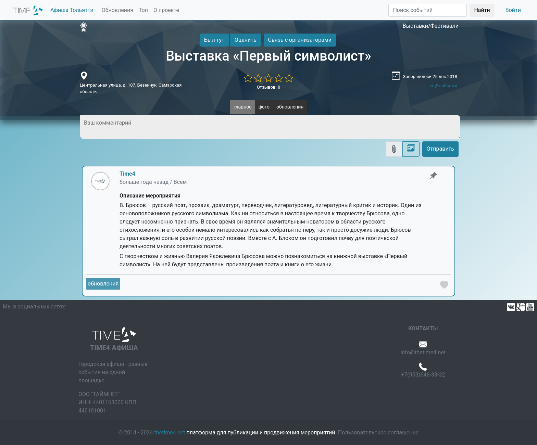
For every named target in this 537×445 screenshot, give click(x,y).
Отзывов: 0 (268, 87)
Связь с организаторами (300, 40)
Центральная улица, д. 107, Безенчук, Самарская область (131, 88)
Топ (143, 10)
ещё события (443, 85)
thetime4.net (169, 432)
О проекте (166, 10)
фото (264, 107)
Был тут (214, 40)
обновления (289, 107)
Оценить (246, 40)
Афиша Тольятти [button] (71, 10)
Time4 (127, 173)
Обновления (117, 10)
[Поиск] (427, 10)
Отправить (440, 148)
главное (243, 107)
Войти (513, 10)
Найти (482, 10)
